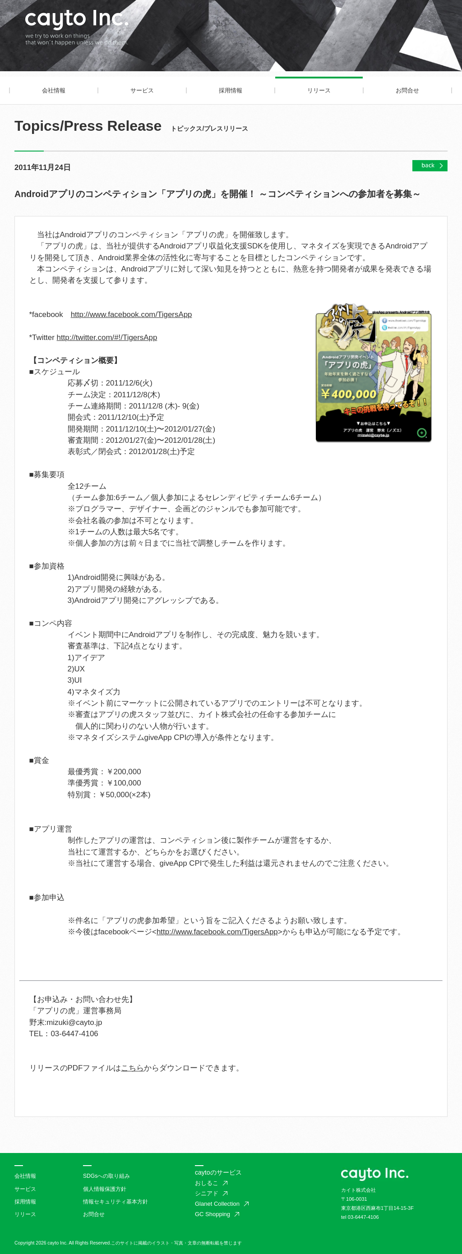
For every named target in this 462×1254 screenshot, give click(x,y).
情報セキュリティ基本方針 (115, 1202)
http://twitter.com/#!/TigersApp (107, 337)
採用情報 (230, 90)
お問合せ (407, 90)
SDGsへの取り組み (106, 1176)
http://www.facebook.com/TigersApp (131, 314)
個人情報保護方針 (104, 1189)
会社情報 (53, 90)
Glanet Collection (217, 1204)
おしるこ (206, 1183)
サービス (142, 90)
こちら (132, 1068)
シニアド (206, 1193)
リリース (319, 90)
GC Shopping (212, 1214)
